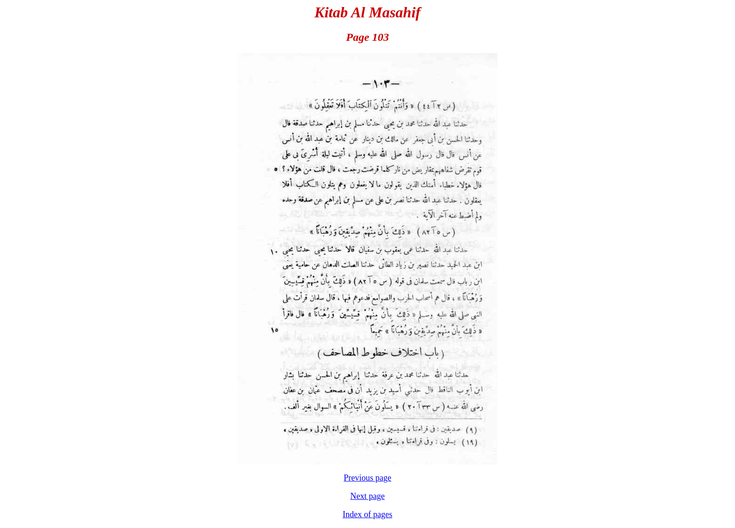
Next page (367, 496)
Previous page (367, 477)
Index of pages (367, 514)
